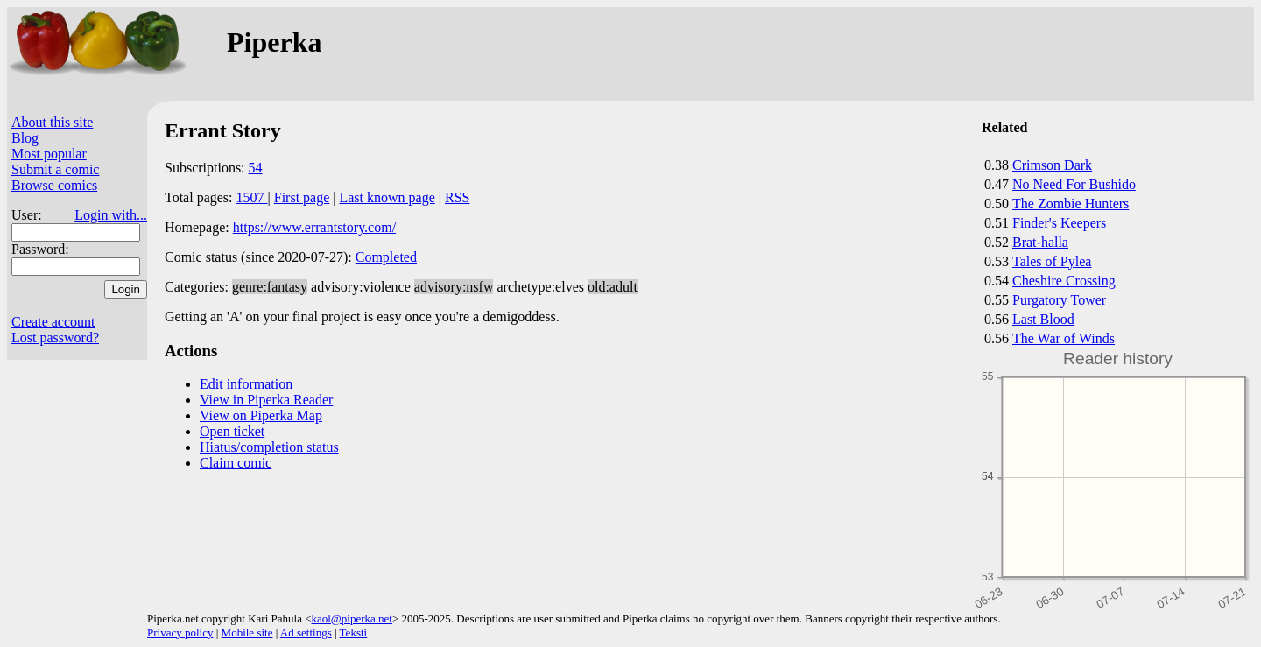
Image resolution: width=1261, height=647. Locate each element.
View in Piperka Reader (266, 399)
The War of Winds (1063, 338)
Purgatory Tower (1059, 299)
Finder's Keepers (1059, 222)
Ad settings (306, 632)
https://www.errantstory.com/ (314, 227)
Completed (386, 257)
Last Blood (1043, 319)
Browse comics (54, 185)
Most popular (49, 153)
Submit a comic (55, 169)
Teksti (354, 632)
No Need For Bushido (1074, 184)
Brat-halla (1040, 242)
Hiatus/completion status (269, 447)
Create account (53, 321)
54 (256, 167)
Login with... (110, 214)
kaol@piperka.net (351, 618)
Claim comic (235, 462)
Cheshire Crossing (1064, 280)
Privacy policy (180, 632)
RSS (457, 197)
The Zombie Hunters (1070, 203)
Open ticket (232, 431)
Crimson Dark (1052, 165)
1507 (252, 197)
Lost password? (55, 337)
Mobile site (247, 632)
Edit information (246, 383)
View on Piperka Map (261, 415)
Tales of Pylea (1051, 261)
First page (302, 197)
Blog (25, 137)
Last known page (386, 197)
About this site (52, 122)
